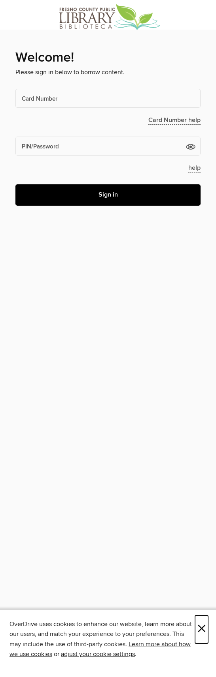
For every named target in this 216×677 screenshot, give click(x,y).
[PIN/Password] (108, 146)
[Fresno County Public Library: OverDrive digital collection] (108, 17)
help (194, 168)
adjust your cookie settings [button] (98, 654)
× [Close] (202, 629)
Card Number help (174, 120)
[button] (190, 146)
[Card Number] (108, 98)
